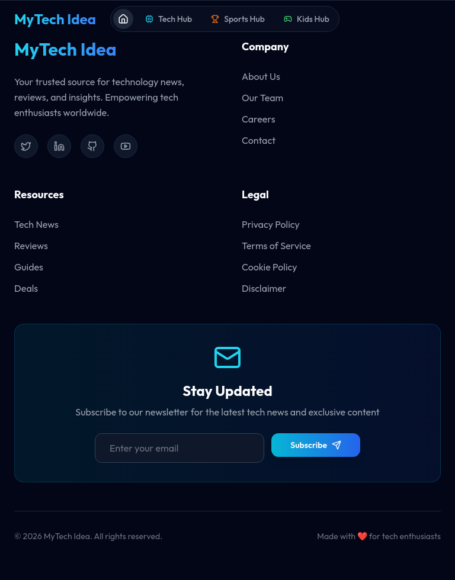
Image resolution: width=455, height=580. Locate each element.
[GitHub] (92, 146)
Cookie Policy (269, 267)
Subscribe (315, 445)
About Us (261, 76)
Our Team (262, 98)
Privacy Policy (271, 224)
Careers (258, 119)
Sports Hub (238, 19)
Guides (28, 267)
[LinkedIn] (59, 146)
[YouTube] (125, 146)
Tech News (36, 224)
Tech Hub (168, 19)
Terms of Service (276, 246)
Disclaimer (264, 288)
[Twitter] (26, 146)
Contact (258, 140)
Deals (26, 288)
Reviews (31, 246)
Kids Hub (306, 19)
